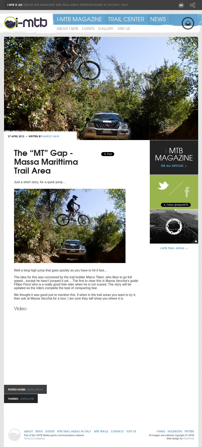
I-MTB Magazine (79, 19)
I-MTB (25, 22)
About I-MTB (67, 28)
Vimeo (160, 431)
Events (50, 431)
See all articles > (174, 166)
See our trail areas (174, 226)
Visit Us (123, 28)
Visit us (131, 431)
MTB (31, 398)
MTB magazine (44, 5)
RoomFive (188, 438)
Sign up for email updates (188, 23)
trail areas (70, 5)
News (30, 389)
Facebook (187, 193)
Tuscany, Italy (118, 5)
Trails (39, 389)
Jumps (24, 398)
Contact (117, 431)
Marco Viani (50, 136)
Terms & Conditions (34, 438)
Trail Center (126, 19)
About (28, 431)
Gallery (105, 28)
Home (16, 434)
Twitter (189, 431)
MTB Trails (101, 431)
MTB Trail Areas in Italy (74, 431)
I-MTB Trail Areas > (174, 248)
